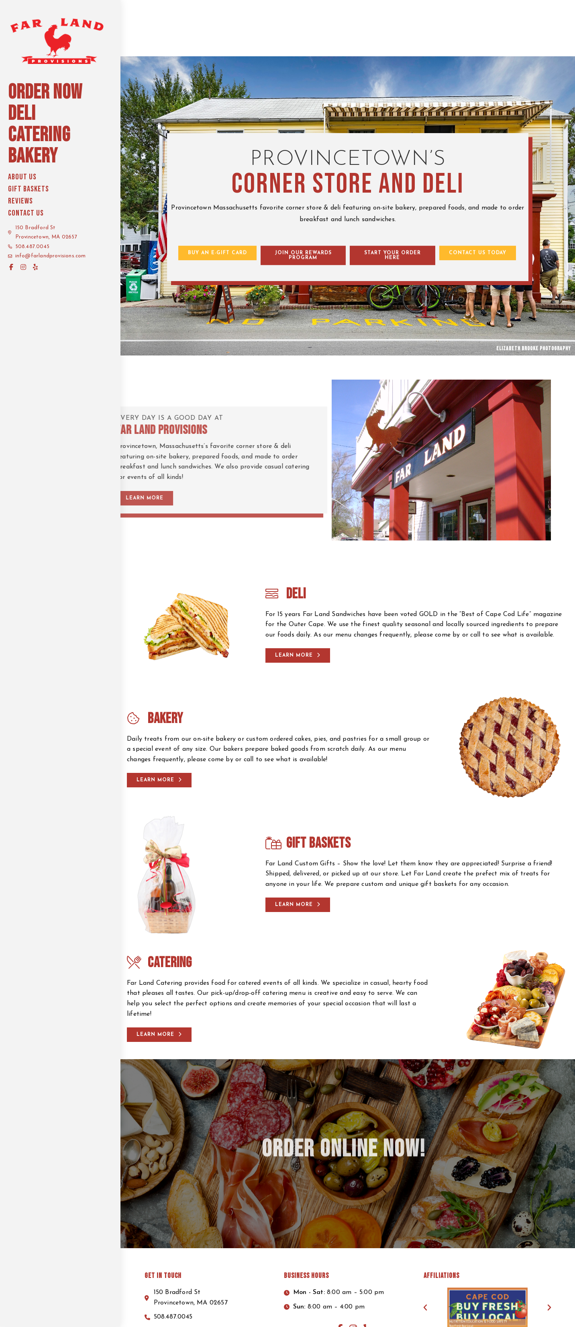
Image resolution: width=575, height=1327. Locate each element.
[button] (217, 209)
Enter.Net (459, 1319)
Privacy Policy (378, 1312)
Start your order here (511, 10)
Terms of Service (425, 1312)
